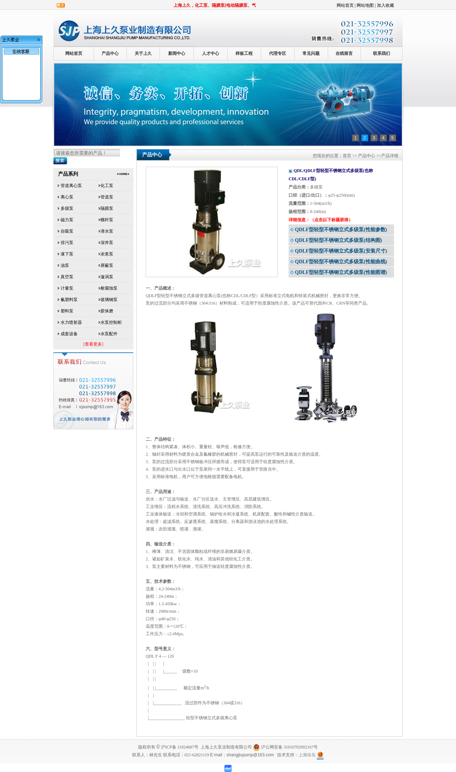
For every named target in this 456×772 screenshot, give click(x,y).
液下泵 (67, 254)
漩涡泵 (106, 276)
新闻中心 (176, 53)
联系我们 (381, 53)
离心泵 (67, 197)
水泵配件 (109, 333)
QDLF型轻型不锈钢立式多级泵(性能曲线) (341, 261)
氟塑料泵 (69, 299)
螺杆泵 (106, 219)
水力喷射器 (71, 322)
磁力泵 (67, 219)
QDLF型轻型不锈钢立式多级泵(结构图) (338, 240)
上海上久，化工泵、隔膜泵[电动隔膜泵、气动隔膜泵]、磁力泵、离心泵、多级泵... (255, 5)
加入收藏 (385, 5)
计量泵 (67, 288)
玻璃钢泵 (109, 299)
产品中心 (110, 53)
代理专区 (277, 53)
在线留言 (344, 53)
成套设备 (69, 333)
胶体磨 (106, 311)
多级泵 (67, 208)
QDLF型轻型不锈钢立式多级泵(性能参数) (341, 229)
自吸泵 (67, 231)
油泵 (65, 265)
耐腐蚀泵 (109, 288)
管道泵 (106, 197)
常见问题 (311, 53)
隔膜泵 (106, 208)
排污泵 (67, 242)
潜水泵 (106, 231)
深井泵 (106, 242)
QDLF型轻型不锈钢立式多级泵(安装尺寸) (341, 251)
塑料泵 (67, 311)
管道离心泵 (71, 185)
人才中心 (210, 53)
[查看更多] (93, 344)
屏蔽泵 (106, 265)
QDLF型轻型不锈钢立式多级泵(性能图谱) (341, 272)
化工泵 (106, 185)
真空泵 (67, 276)
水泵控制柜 (111, 322)
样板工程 (244, 53)
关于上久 (143, 53)
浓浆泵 (106, 254)
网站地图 (365, 5)
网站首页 (345, 5)
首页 (347, 155)
